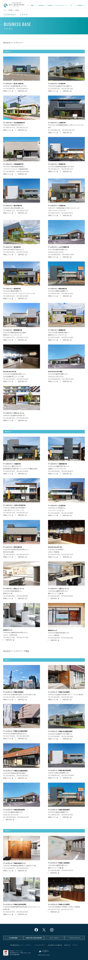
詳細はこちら (7, 91)
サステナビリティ (60, 5)
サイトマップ (75, 945)
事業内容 (41, 5)
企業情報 (50, 5)
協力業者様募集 (13, 938)
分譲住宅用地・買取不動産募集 (34, 938)
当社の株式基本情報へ (15, 954)
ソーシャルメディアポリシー (40, 945)
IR (71, 5)
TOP (5, 10)
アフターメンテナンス (74, 938)
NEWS (32, 5)
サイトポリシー (28, 945)
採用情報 (79, 5)
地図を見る (21, 91)
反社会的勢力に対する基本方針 (55, 945)
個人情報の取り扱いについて (16, 945)
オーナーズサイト (54, 938)
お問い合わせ (67, 945)
